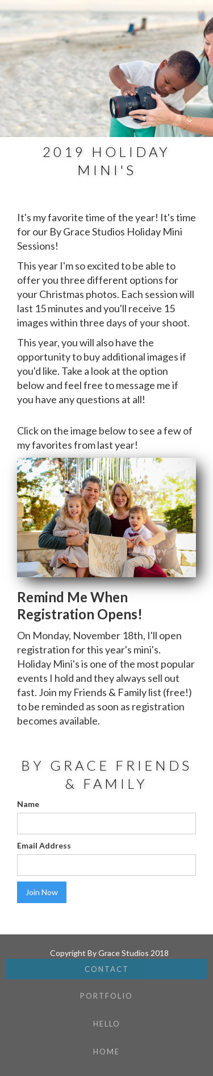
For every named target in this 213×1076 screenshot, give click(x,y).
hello (106, 1023)
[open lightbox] (106, 517)
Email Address (44, 845)
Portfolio (106, 995)
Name (28, 804)
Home (106, 1051)
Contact (107, 969)
